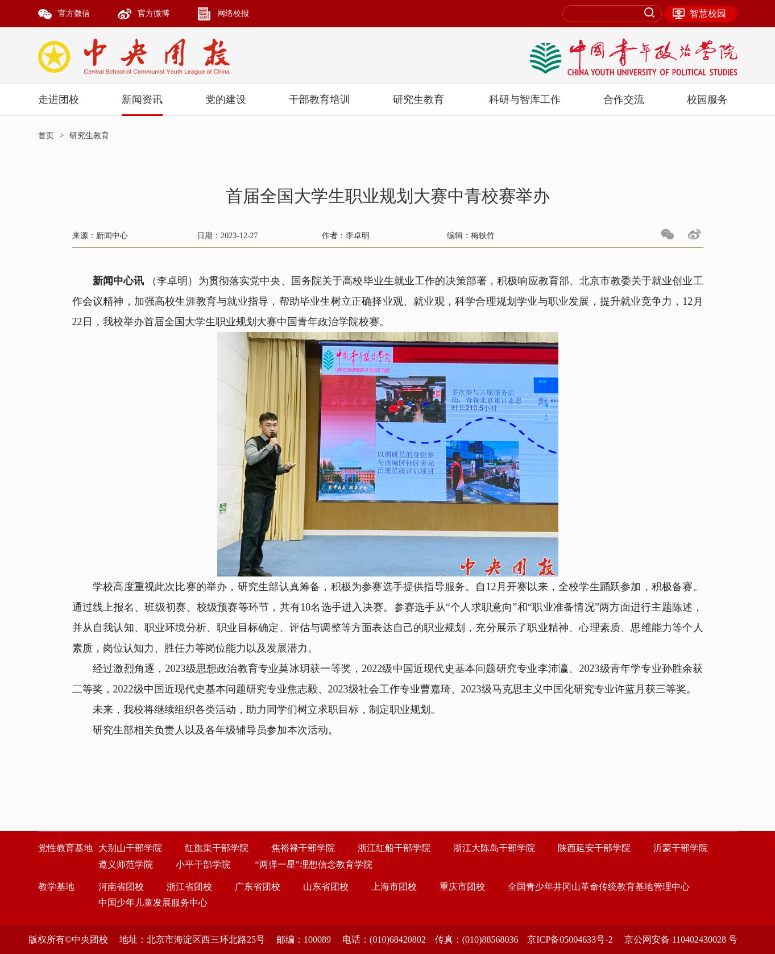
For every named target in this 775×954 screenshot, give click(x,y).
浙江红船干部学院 (394, 848)
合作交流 (623, 99)
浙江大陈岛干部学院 (494, 848)
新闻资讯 (142, 99)
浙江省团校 (189, 886)
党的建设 (225, 99)
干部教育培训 (319, 99)
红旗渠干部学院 (216, 848)
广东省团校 (257, 886)
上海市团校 (394, 886)
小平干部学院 (203, 864)
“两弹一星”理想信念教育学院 (313, 864)
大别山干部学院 (130, 848)
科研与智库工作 (525, 99)
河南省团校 (121, 886)
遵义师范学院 (125, 864)
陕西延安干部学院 (594, 848)
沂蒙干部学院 (680, 848)
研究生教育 (418, 99)
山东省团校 (326, 886)
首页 (46, 135)
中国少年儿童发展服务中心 (153, 902)
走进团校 (58, 99)
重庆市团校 (462, 886)
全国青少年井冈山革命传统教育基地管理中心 (599, 886)
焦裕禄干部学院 (303, 848)
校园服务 (707, 99)
